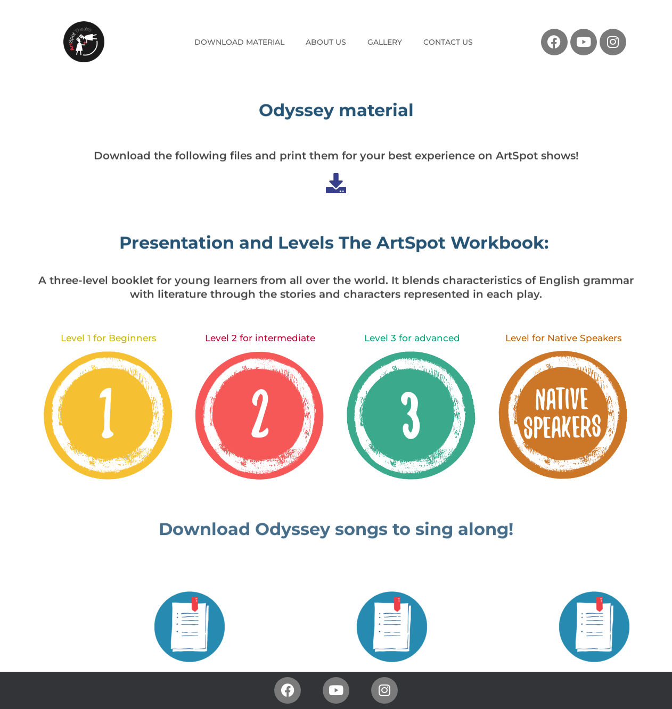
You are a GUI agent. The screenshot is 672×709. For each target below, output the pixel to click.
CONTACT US (448, 42)
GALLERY (384, 42)
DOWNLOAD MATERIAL (239, 42)
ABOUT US (326, 42)
